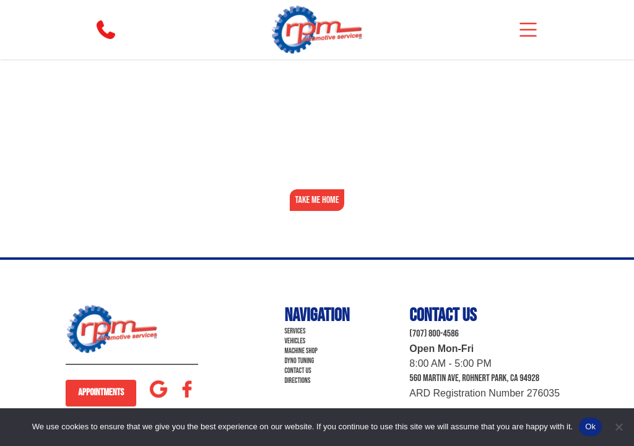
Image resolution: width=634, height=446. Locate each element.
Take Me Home (317, 200)
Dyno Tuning (299, 361)
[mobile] (528, 29)
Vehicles (294, 341)
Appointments (101, 392)
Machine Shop (301, 351)
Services (294, 331)
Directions (297, 380)
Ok (590, 426)
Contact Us (297, 370)
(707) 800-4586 (434, 334)
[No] (618, 427)
